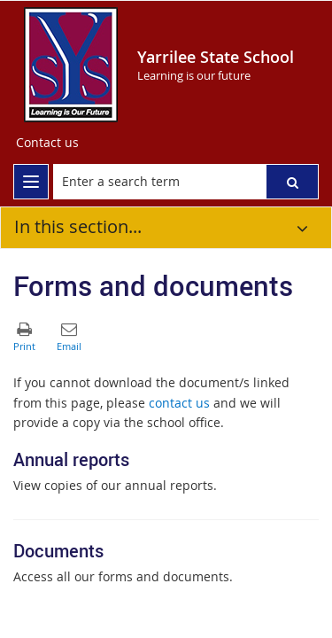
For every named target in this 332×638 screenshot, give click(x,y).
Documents (58, 551)
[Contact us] (47, 142)
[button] (292, 181)
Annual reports (71, 459)
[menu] (31, 181)
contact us (179, 402)
